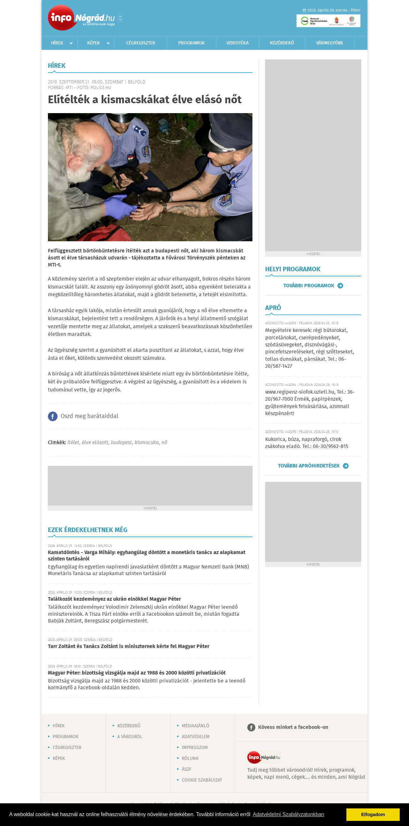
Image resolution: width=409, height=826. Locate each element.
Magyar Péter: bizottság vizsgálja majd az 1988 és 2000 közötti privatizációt (137, 673)
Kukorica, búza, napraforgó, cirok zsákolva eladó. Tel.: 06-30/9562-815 (306, 443)
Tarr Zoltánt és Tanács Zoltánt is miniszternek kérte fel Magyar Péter (128, 647)
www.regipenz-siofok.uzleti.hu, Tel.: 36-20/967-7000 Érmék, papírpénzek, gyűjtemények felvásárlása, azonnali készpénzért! (310, 403)
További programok (308, 286)
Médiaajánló (195, 726)
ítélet (73, 443)
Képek (93, 43)
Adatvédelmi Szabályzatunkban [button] (288, 814)
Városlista (120, 18)
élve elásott (95, 443)
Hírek (57, 43)
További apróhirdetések (309, 466)
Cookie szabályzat (202, 780)
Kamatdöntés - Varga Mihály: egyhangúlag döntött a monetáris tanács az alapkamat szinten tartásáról (146, 556)
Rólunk (190, 758)
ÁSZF (186, 769)
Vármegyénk (329, 43)
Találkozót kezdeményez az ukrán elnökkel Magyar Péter (114, 599)
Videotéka (238, 43)
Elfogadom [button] (373, 814)
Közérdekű (282, 43)
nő (164, 443)
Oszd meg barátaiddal (89, 416)
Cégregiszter (140, 43)
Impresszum (195, 747)
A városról (129, 736)
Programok (191, 43)
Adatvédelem (196, 736)
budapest (121, 443)
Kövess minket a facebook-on (293, 727)
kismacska (147, 443)
